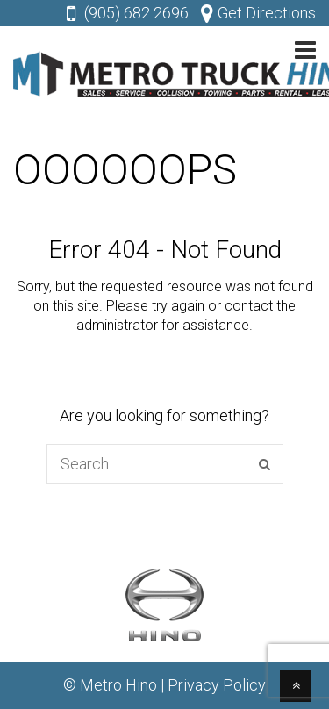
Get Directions (267, 13)
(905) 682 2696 (136, 13)
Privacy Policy (217, 685)
